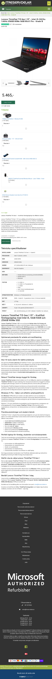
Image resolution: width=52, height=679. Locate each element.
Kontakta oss (26, 533)
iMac (26, 524)
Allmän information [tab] (6, 241)
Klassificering (26, 546)
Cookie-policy (26, 559)
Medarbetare (26, 555)
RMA (26, 540)
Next (49, 83)
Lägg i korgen (8, 102)
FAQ (26, 543)
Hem (8, 13)
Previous (3, 83)
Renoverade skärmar (26, 514)
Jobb (26, 562)
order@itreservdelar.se (40, 484)
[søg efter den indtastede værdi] (49, 3)
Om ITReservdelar (26, 552)
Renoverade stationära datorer (26, 507)
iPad (26, 520)
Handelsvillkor (26, 536)
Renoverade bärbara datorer (26, 510)
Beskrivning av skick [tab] (16, 240)
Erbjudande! (26, 503)
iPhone (26, 517)
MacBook (26, 527)
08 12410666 (28, 605)
